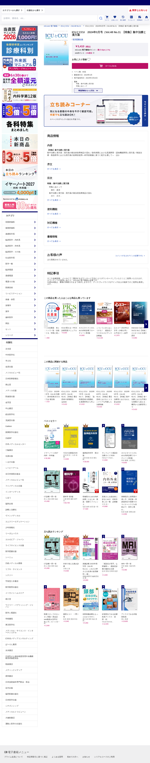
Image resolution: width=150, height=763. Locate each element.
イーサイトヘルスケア (14, 593)
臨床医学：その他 (12, 252)
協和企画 (9, 504)
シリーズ (9, 335)
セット (8, 329)
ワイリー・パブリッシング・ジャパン (19, 606)
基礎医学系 (10, 234)
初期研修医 (10, 222)
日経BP (8, 438)
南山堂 (8, 384)
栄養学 (8, 305)
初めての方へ (72, 757)
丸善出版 (9, 456)
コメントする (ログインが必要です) (129, 256)
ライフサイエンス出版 (14, 545)
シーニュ (9, 557)
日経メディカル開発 (13, 563)
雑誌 (7, 323)
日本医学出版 (11, 700)
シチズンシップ (11, 706)
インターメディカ (12, 492)
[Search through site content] (49, 18)
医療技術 (9, 287)
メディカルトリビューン (15, 712)
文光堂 (8, 349)
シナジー (9, 575)
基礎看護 (9, 276)
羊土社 (8, 361)
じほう (8, 498)
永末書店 (9, 650)
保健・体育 (10, 299)
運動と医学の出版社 (13, 724)
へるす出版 (10, 462)
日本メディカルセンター (15, 444)
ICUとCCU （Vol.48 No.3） (71, 26)
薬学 (7, 311)
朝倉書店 (9, 664)
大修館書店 (10, 718)
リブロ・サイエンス (13, 569)
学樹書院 (9, 619)
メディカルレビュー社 (14, 480)
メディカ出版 (11, 390)
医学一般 (9, 264)
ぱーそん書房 (11, 644)
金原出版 (9, 367)
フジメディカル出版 (13, 486)
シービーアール (11, 468)
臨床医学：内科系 (12, 240)
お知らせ (86, 757)
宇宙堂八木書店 (11, 581)
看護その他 (10, 281)
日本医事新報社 (11, 379)
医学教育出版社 (11, 587)
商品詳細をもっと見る (86, 90)
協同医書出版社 (11, 694)
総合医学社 (10, 414)
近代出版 (9, 688)
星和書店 (9, 676)
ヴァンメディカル (12, 516)
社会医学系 (10, 258)
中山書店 (9, 408)
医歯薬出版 (10, 396)
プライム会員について (13, 757)
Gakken (8, 426)
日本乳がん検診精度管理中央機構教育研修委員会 (19, 657)
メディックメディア (13, 670)
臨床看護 (9, 270)
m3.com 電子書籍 (50, 26)
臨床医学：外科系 (12, 246)
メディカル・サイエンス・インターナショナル (19, 632)
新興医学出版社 (11, 432)
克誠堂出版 (10, 420)
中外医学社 (10, 355)
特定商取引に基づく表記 (37, 757)
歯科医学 (9, 317)
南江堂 (8, 599)
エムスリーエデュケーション (17, 521)
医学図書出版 (11, 551)
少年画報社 (10, 527)
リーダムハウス (11, 533)
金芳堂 (8, 402)
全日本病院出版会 (12, 474)
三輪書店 (9, 450)
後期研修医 (10, 228)
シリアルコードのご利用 (104, 757)
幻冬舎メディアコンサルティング (19, 638)
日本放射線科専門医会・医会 (17, 682)
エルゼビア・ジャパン (14, 539)
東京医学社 (10, 625)
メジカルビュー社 (12, 373)
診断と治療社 (11, 510)
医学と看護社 (11, 613)
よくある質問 (57, 757)
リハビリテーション (13, 293)
